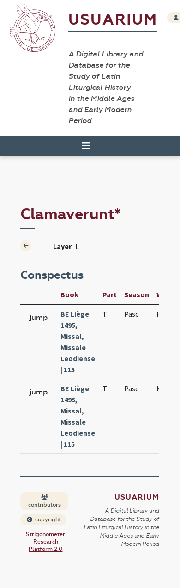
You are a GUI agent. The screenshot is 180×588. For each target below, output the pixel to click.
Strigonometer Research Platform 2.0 (45, 541)
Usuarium (112, 20)
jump (39, 317)
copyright (44, 519)
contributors (44, 501)
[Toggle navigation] (85, 146)
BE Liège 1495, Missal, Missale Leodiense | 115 (77, 341)
